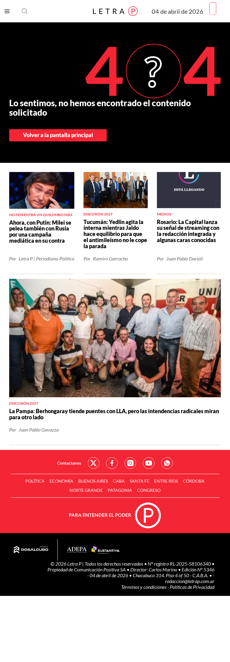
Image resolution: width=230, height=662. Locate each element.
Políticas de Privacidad (192, 587)
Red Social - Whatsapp (166, 463)
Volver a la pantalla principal (58, 135)
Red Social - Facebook (111, 463)
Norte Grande (86, 490)
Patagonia (120, 490)
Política (35, 481)
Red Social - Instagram (130, 463)
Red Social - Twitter (93, 463)
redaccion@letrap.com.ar (189, 581)
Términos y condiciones (144, 587)
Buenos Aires (93, 481)
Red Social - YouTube (148, 463)
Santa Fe (139, 481)
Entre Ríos (166, 481)
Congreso (149, 490)
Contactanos (69, 463)
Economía (61, 481)
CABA (119, 481)
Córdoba (194, 481)
